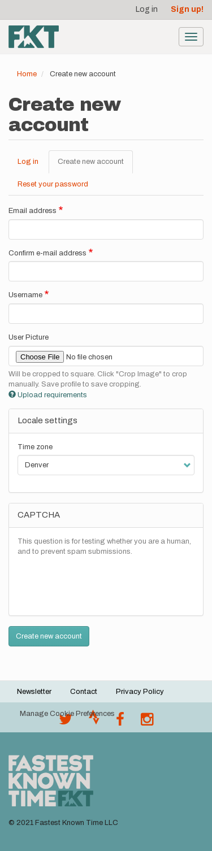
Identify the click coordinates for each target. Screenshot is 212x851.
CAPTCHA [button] (39, 514)
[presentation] (103, 585)
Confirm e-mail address (47, 253)
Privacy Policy (140, 692)
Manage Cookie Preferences (67, 714)
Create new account (95, 165)
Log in (147, 9)
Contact (83, 692)
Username (25, 295)
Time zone (35, 447)
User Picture (28, 337)
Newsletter (34, 692)
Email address (32, 211)
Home (27, 74)
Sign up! (187, 9)
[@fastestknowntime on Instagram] (147, 722)
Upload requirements (47, 395)
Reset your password (53, 184)
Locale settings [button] (47, 420)
